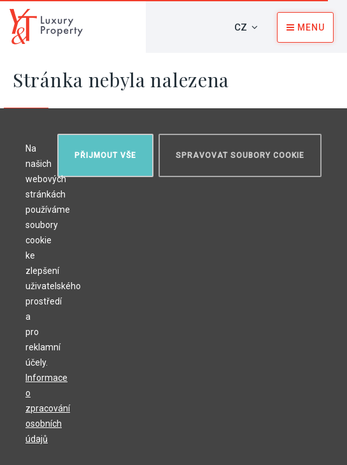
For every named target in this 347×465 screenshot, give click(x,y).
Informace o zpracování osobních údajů (47, 408)
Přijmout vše (105, 155)
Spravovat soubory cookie (240, 155)
